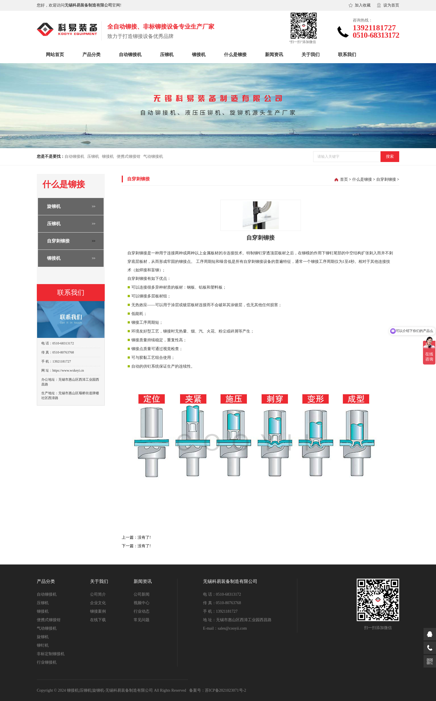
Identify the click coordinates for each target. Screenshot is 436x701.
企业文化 (98, 603)
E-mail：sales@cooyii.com (225, 628)
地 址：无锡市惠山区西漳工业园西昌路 (237, 620)
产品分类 (91, 54)
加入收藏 (363, 5)
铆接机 (199, 54)
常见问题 (141, 620)
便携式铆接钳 (128, 156)
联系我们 (347, 54)
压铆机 (167, 54)
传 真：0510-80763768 (222, 603)
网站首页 (55, 54)
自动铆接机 (130, 54)
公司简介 (98, 594)
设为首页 (391, 5)
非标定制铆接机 (51, 654)
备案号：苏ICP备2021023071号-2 (217, 690)
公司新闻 (141, 594)
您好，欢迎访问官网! (79, 5)
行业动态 (141, 611)
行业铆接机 (47, 662)
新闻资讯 (274, 54)
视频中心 (141, 603)
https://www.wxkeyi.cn (68, 370)
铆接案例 (98, 611)
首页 (344, 179)
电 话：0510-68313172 (222, 594)
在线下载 (98, 620)
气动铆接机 (153, 156)
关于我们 (311, 54)
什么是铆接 (235, 54)
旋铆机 (54, 206)
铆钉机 (43, 645)
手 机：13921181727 (220, 611)
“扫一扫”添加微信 (302, 42)
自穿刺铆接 (58, 240)
